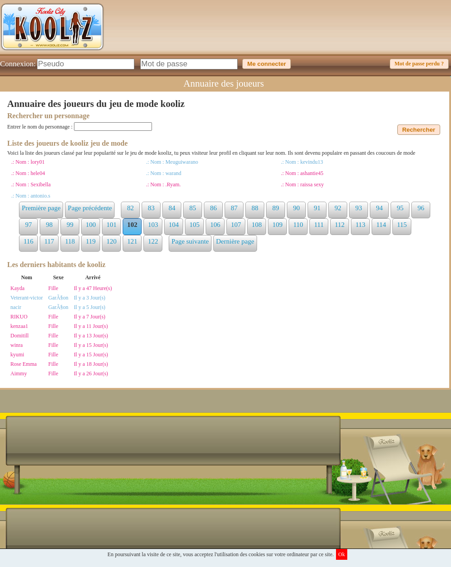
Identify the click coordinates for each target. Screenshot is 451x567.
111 (318, 224)
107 (236, 224)
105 (194, 224)
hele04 (38, 173)
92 (338, 208)
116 (28, 241)
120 (111, 241)
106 (215, 224)
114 (381, 224)
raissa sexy (312, 184)
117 (49, 241)
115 (402, 224)
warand (173, 173)
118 (70, 241)
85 (192, 208)
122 (153, 241)
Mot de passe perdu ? (419, 63)
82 (130, 208)
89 (275, 208)
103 (153, 224)
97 (28, 224)
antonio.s (41, 196)
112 (340, 224)
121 (132, 241)
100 (91, 224)
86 (213, 208)
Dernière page (235, 241)
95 (400, 208)
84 (172, 208)
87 (234, 208)
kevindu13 (311, 162)
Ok (341, 554)
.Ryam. (173, 184)
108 (257, 224)
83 (151, 208)
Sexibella (41, 184)
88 (255, 208)
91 (317, 208)
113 (360, 224)
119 (91, 241)
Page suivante (190, 241)
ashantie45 (311, 173)
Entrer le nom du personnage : (40, 127)
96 (421, 208)
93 (358, 208)
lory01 (38, 162)
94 (379, 208)
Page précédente (90, 208)
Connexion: (18, 64)
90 (296, 208)
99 (70, 224)
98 (49, 224)
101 (111, 224)
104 (174, 224)
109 (277, 224)
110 (298, 224)
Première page (41, 208)
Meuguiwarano (182, 162)
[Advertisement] (287, 34)
